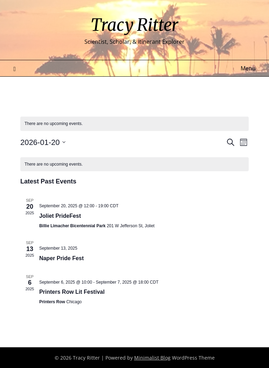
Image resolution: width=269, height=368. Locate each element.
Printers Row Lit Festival (72, 292)
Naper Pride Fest (61, 258)
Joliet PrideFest (60, 216)
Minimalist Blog (152, 357)
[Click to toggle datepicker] (43, 142)
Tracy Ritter (134, 24)
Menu (248, 68)
